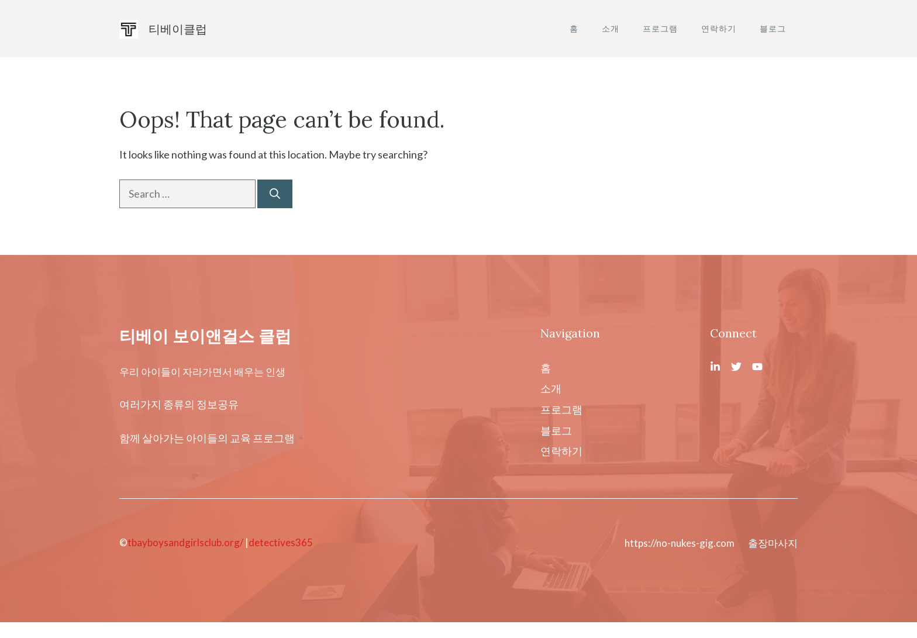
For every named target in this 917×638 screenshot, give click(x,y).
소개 (610, 28)
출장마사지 (773, 543)
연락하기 (718, 28)
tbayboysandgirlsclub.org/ (185, 542)
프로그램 (660, 28)
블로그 (773, 28)
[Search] (274, 194)
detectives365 (281, 542)
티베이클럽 (178, 29)
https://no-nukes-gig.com (680, 543)
